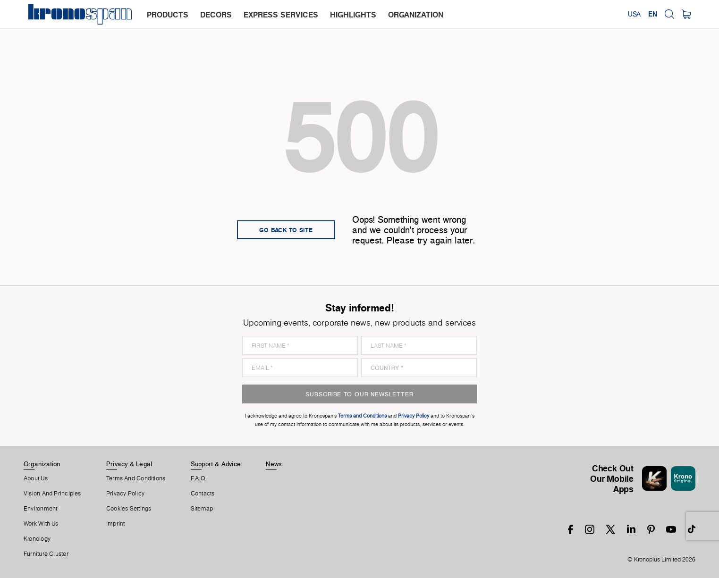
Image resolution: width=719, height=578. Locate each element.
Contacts (203, 493)
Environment (40, 508)
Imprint (115, 524)
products (167, 14)
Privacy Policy (125, 493)
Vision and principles (52, 493)
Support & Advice (216, 464)
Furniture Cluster (46, 554)
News (274, 464)
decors (216, 14)
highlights (353, 14)
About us (36, 478)
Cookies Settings (129, 508)
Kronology (37, 539)
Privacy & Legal (129, 464)
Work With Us (41, 524)
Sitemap (202, 508)
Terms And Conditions (135, 478)
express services (281, 14)
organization (415, 14)
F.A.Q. (199, 478)
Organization (42, 464)
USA (634, 14)
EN (652, 14)
